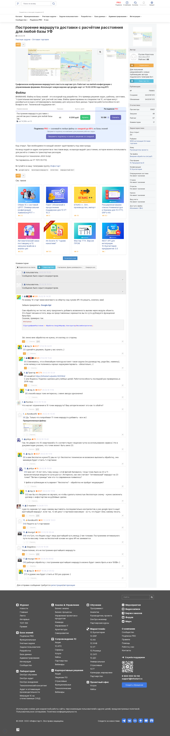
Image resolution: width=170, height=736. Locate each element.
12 (27, 494)
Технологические (63, 688)
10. (24, 454)
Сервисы (59, 650)
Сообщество (26, 665)
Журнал (24, 605)
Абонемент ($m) (136, 208)
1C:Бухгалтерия (136, 169)
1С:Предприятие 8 (137, 163)
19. (25, 571)
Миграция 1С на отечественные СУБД (30, 697)
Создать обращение (134, 685)
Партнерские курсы (99, 623)
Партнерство (61, 661)
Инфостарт (55, 166)
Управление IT (61, 626)
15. (24, 520)
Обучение (95, 605)
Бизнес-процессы (63, 612)
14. (23, 506)
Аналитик (94, 612)
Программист (96, 608)
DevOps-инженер (98, 619)
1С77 (92, 669)
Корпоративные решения (69, 670)
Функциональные (28, 640)
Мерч (128, 621)
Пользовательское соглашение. (31, 712)
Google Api (46, 305)
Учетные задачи (27, 643)
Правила (126, 639)
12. (25, 468)
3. (23, 296)
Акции (58, 642)
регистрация (57, 585)
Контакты (126, 650)
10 (26, 472)
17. (24, 559)
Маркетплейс (97, 629)
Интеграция (25, 661)
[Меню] (18, 3)
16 (25, 562)
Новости (24, 608)
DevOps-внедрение (29, 682)
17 (26, 574)
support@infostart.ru (132, 679)
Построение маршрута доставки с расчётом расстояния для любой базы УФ (69, 29)
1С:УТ (92, 647)
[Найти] (152, 597)
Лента (22, 616)
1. (22, 272)
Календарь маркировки (101, 672)
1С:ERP (93, 636)
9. (23, 439)
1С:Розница (95, 651)
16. (23, 547)
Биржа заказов (133, 613)
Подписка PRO (27, 636)
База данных (26, 654)
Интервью (24, 619)
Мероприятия (133, 605)
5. (24, 414)
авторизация (69, 585)
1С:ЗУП (93, 654)
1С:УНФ (93, 643)
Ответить (32, 341)
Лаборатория (27, 671)
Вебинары (59, 664)
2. (23, 284)
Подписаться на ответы (26, 267)
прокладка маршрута (40, 170)
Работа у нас (128, 647)
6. (24, 346)
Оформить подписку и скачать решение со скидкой (71, 136)
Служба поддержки (135, 657)
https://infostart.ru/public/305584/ (50, 376)
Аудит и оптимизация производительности (30, 690)
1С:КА (93, 640)
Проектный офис (99, 682)
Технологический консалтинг (33, 685)
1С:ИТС (58, 646)
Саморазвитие (62, 633)
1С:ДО (93, 658)
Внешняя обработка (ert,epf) (141, 156)
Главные (24, 612)
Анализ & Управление (67, 605)
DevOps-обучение (28, 674)
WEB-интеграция (136, 141)
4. (23, 402)
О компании (128, 629)
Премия (23, 626)
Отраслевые (61, 681)
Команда (59, 622)
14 (25, 524)
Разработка (25, 651)
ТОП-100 (24, 623)
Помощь (126, 643)
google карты (24, 170)
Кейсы (58, 657)
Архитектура (61, 629)
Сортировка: (69, 267)
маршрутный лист (67, 170)
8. (25, 373)
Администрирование (29, 658)
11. (26, 390)
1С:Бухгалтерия (97, 632)
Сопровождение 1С (65, 639)
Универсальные (97, 661)
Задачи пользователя (30, 647)
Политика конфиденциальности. (62, 712)
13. (26, 491)
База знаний (26, 632)
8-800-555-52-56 (131, 676)
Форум (129, 617)
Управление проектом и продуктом (66, 617)
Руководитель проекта (139, 150)
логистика (54, 170)
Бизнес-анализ (62, 608)
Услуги (58, 653)
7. (24, 358)
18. (24, 532)
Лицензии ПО (61, 677)
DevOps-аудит (27, 678)
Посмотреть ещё (70, 258)
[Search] (138, 597)
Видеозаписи (132, 609)
